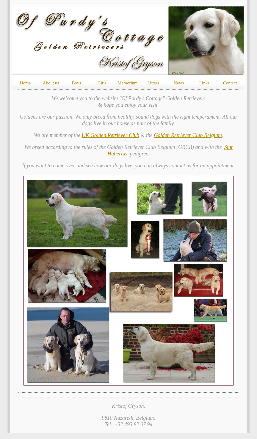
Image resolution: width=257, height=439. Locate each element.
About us (51, 83)
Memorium (127, 83)
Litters (153, 83)
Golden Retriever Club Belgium (188, 135)
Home (25, 83)
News (179, 83)
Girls (102, 83)
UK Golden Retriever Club (110, 135)
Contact (230, 83)
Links (204, 83)
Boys (76, 83)
